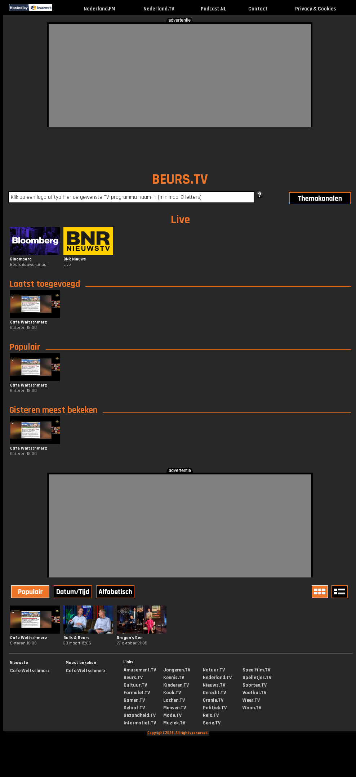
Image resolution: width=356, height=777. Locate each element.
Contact (258, 8)
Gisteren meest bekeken (53, 410)
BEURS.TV (180, 179)
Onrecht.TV (214, 692)
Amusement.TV (140, 670)
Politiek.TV (215, 708)
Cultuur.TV (135, 685)
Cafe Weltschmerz (30, 670)
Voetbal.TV (254, 692)
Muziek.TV (174, 723)
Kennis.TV (173, 677)
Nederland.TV (158, 8)
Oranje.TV (213, 700)
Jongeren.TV (176, 670)
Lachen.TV (174, 700)
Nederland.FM (99, 8)
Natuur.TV (214, 670)
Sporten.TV (254, 685)
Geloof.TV (134, 708)
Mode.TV (172, 715)
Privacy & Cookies (315, 8)
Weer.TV (251, 700)
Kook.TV (172, 692)
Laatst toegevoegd (44, 284)
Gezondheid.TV (140, 715)
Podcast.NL (213, 8)
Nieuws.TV (214, 685)
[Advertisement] (168, 74)
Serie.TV (212, 723)
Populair (24, 347)
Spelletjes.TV (256, 677)
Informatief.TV (140, 723)
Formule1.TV (137, 692)
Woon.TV (251, 708)
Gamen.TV (134, 700)
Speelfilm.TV (256, 670)
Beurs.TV (133, 677)
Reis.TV (211, 715)
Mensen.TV (174, 708)
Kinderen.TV (176, 685)
